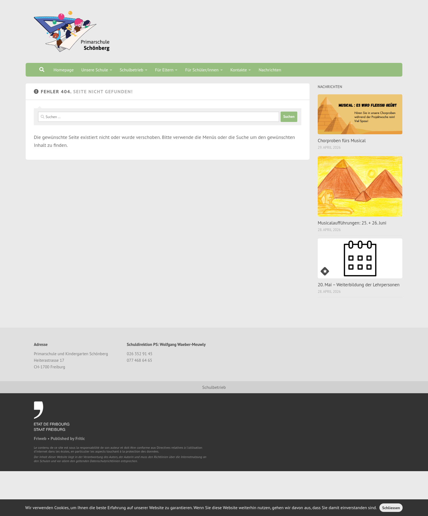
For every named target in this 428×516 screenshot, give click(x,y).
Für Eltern (164, 69)
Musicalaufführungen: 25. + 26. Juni (352, 223)
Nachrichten (269, 69)
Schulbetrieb (131, 69)
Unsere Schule (94, 69)
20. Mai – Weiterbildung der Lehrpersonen (359, 285)
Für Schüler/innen (201, 69)
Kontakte (238, 69)
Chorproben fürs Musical (342, 141)
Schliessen (391, 507)
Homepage (64, 69)
